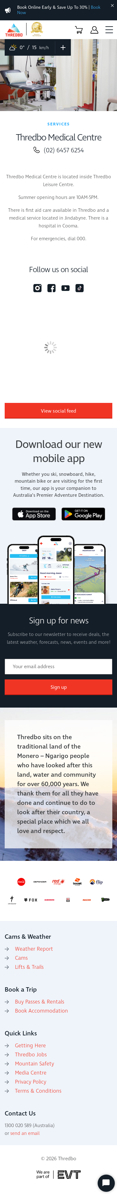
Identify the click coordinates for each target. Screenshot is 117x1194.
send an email (25, 1133)
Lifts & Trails (29, 967)
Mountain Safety (34, 1064)
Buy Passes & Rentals (39, 1002)
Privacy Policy (30, 1082)
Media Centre (30, 1073)
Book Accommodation (41, 1011)
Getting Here (30, 1046)
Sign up (59, 687)
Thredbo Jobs (31, 1055)
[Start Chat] (106, 1183)
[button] (79, 30)
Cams (21, 958)
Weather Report (34, 949)
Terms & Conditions (38, 1091)
